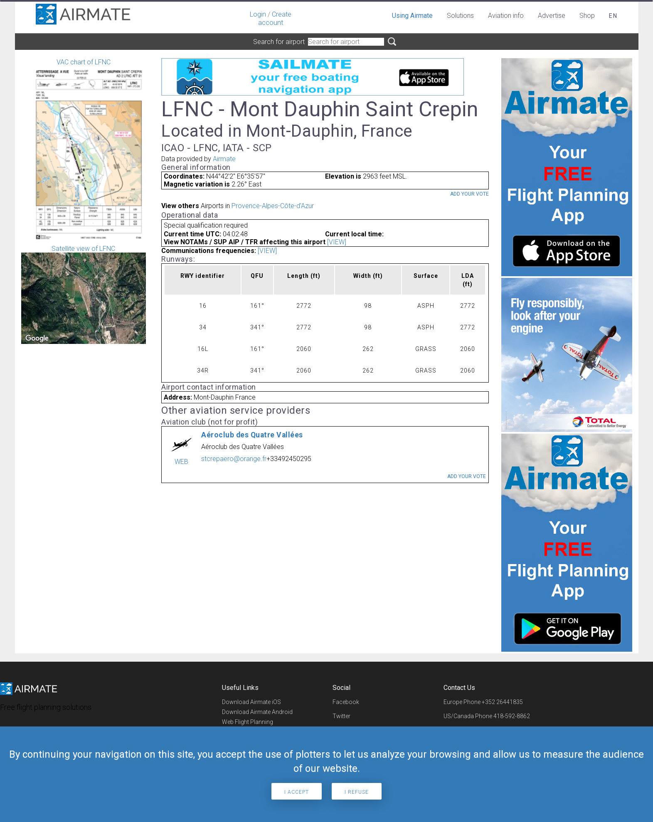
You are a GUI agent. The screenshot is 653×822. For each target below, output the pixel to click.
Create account (274, 18)
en (613, 15)
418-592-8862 (511, 716)
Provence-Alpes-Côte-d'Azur (273, 206)
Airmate (224, 159)
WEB (181, 462)
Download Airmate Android (257, 712)
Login (258, 14)
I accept (296, 792)
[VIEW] (336, 242)
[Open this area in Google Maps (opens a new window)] (37, 338)
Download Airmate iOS (251, 702)
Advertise (551, 16)
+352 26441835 (502, 702)
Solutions (460, 16)
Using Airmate (412, 16)
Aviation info (506, 16)
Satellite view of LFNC (83, 294)
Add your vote (469, 194)
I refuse (357, 792)
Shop (587, 16)
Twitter (341, 716)
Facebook (346, 702)
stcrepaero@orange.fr (233, 459)
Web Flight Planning (247, 722)
